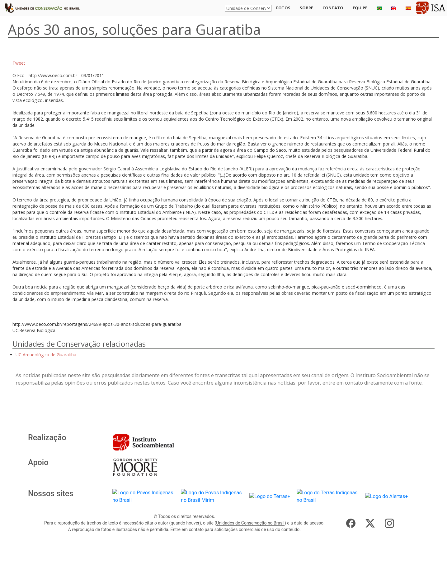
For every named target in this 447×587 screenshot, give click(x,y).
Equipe (360, 8)
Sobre (306, 8)
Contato (332, 8)
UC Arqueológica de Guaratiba (46, 355)
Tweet (18, 63)
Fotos (283, 8)
